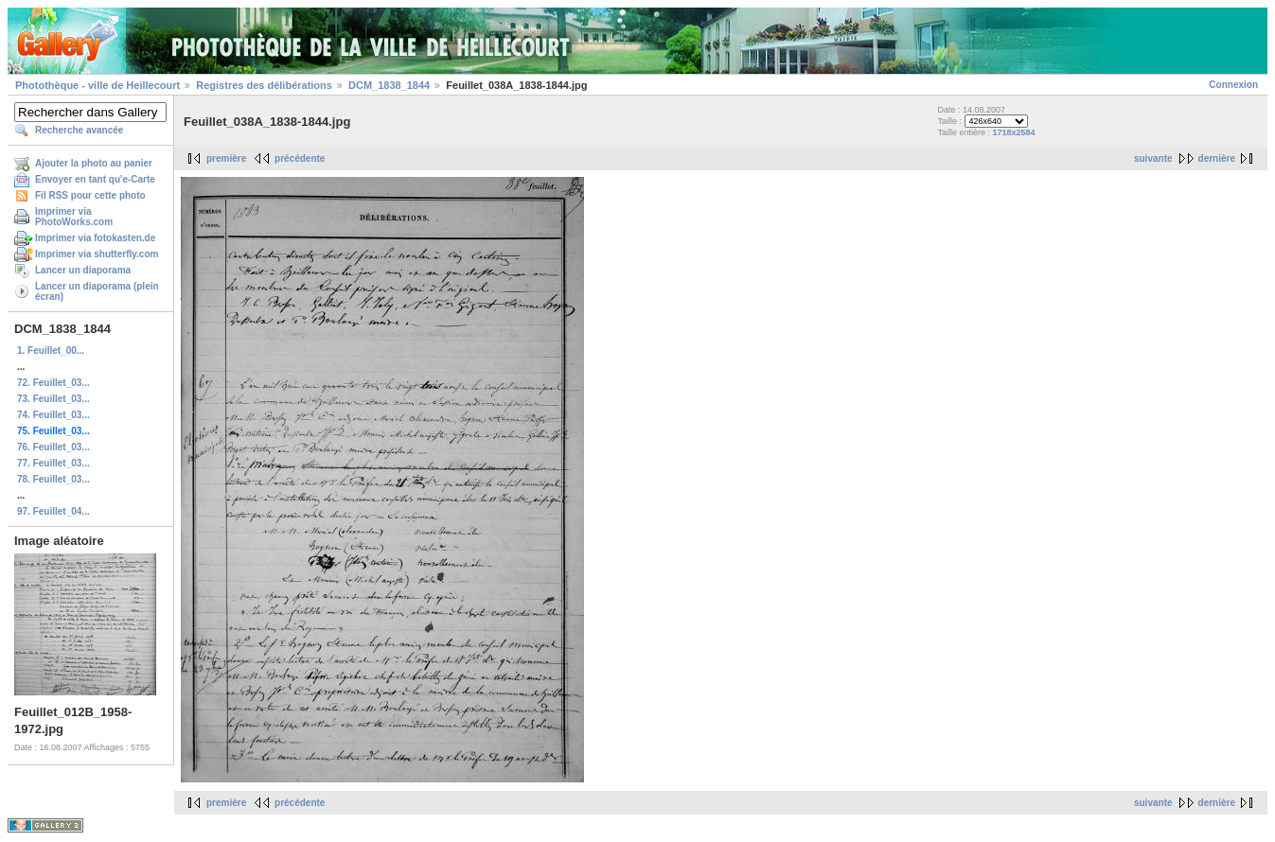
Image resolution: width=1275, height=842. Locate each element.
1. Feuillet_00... (50, 350)
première (226, 158)
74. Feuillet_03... (53, 415)
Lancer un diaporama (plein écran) (97, 291)
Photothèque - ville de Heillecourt (97, 85)
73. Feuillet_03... (53, 399)
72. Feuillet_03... (53, 382)
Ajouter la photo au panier (93, 163)
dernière (1216, 158)
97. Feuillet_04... (53, 511)
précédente (299, 158)
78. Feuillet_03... (53, 479)
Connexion (1233, 84)
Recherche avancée (79, 130)
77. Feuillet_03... (53, 463)
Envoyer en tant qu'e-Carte (95, 179)
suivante (1153, 158)
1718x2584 (1014, 132)
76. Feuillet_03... (53, 447)
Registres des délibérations (264, 85)
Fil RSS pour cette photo (90, 195)
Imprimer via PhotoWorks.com (74, 216)
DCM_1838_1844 (389, 85)
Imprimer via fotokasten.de (95, 238)
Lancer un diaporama (83, 270)
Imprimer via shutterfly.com (96, 254)
